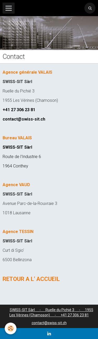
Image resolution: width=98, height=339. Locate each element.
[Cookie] (10, 328)
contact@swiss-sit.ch (49, 323)
